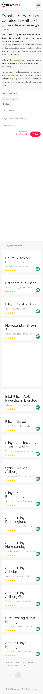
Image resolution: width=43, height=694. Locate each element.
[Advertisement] (21, 159)
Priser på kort (9, 94)
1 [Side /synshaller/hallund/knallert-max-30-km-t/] (18, 675)
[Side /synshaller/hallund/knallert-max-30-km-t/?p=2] (25, 675)
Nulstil (23, 134)
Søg (35, 134)
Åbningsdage (9, 99)
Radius (6, 104)
